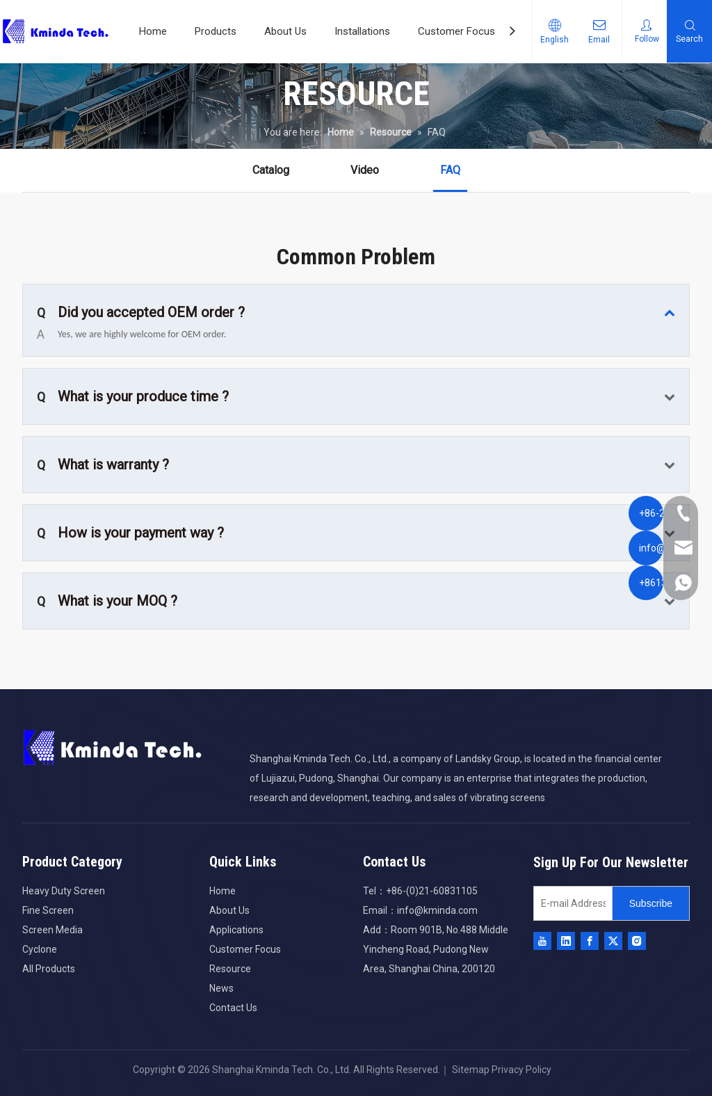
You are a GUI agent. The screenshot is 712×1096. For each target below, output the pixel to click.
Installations (362, 31)
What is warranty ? (103, 464)
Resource (230, 968)
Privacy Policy (521, 1069)
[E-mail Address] (570, 903)
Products (215, 31)
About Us (285, 31)
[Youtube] (542, 941)
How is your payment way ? (130, 533)
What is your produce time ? (133, 396)
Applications (236, 929)
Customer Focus (456, 31)
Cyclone (39, 949)
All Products (48, 968)
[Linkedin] (566, 941)
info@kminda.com (437, 910)
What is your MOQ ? (107, 601)
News (221, 988)
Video (364, 170)
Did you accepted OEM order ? (141, 312)
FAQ (450, 170)
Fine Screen (48, 910)
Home (153, 31)
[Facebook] (590, 941)
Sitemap (470, 1069)
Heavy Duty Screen (63, 890)
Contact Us (233, 1007)
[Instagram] (637, 941)
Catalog (270, 170)
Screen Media (52, 929)
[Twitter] (613, 941)
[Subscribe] (651, 903)
